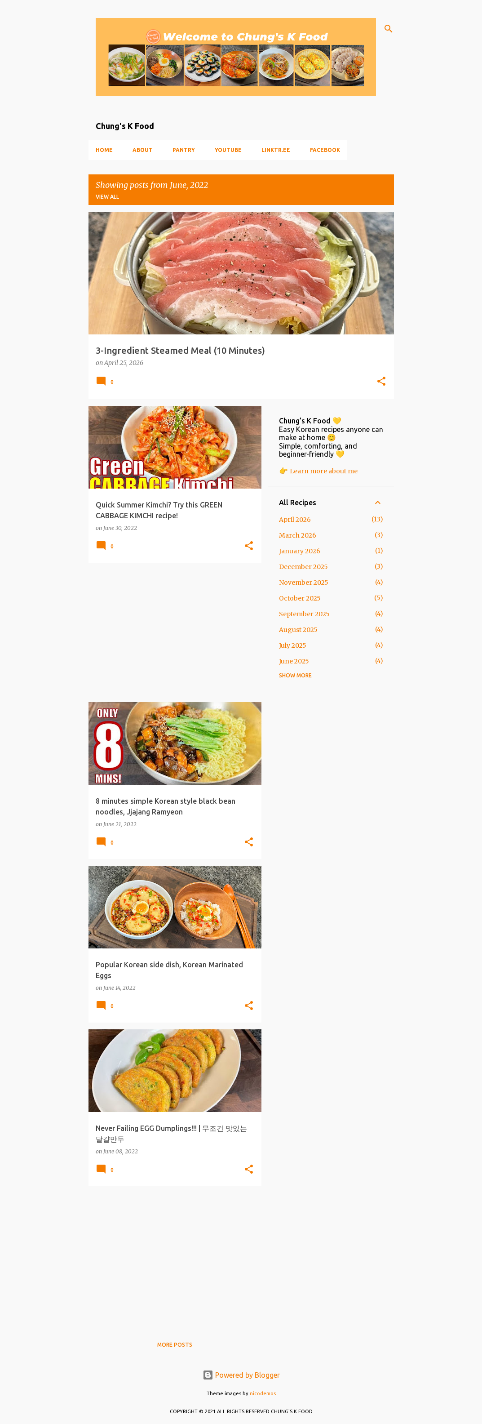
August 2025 (298, 630)
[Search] (388, 29)
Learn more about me (324, 471)
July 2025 (292, 645)
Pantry (183, 150)
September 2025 (304, 614)
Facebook (325, 150)
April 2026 (295, 520)
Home (104, 150)
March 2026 (297, 535)
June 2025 (294, 661)
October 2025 (300, 598)
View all (107, 197)
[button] (381, 382)
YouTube (228, 150)
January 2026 (299, 551)
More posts (174, 1345)
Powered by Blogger (241, 1375)
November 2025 (303, 582)
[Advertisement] (171, 632)
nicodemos (263, 1393)
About (143, 150)
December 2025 (303, 567)
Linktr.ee (275, 150)
